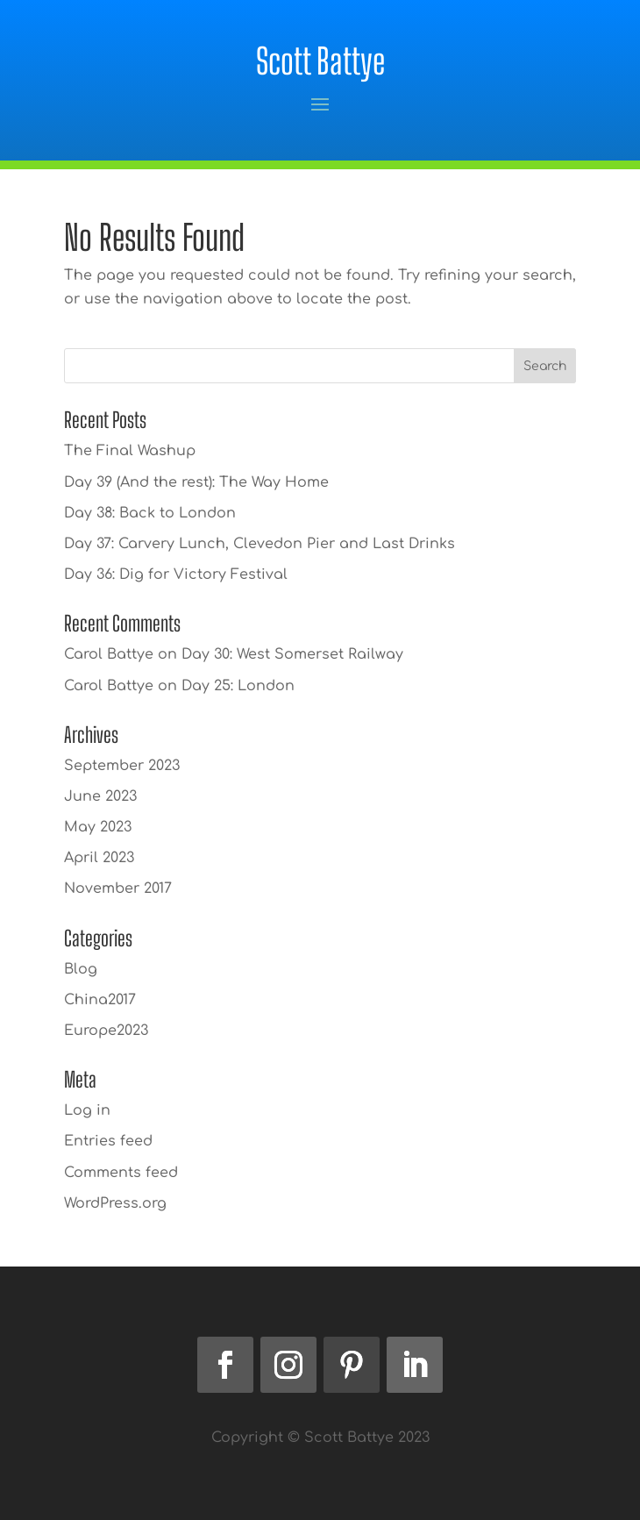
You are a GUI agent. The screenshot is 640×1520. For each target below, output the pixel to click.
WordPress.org (115, 1203)
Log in (87, 1110)
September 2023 (122, 766)
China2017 (100, 1000)
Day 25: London (238, 686)
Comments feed (121, 1173)
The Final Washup (130, 451)
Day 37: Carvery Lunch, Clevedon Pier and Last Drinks (259, 544)
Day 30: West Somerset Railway (292, 654)
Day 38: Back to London (150, 513)
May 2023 (98, 827)
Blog (80, 969)
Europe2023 (106, 1030)
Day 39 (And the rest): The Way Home (196, 482)
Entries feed (108, 1141)
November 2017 (118, 888)
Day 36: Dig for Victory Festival (176, 574)
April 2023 (99, 858)
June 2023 (100, 796)
